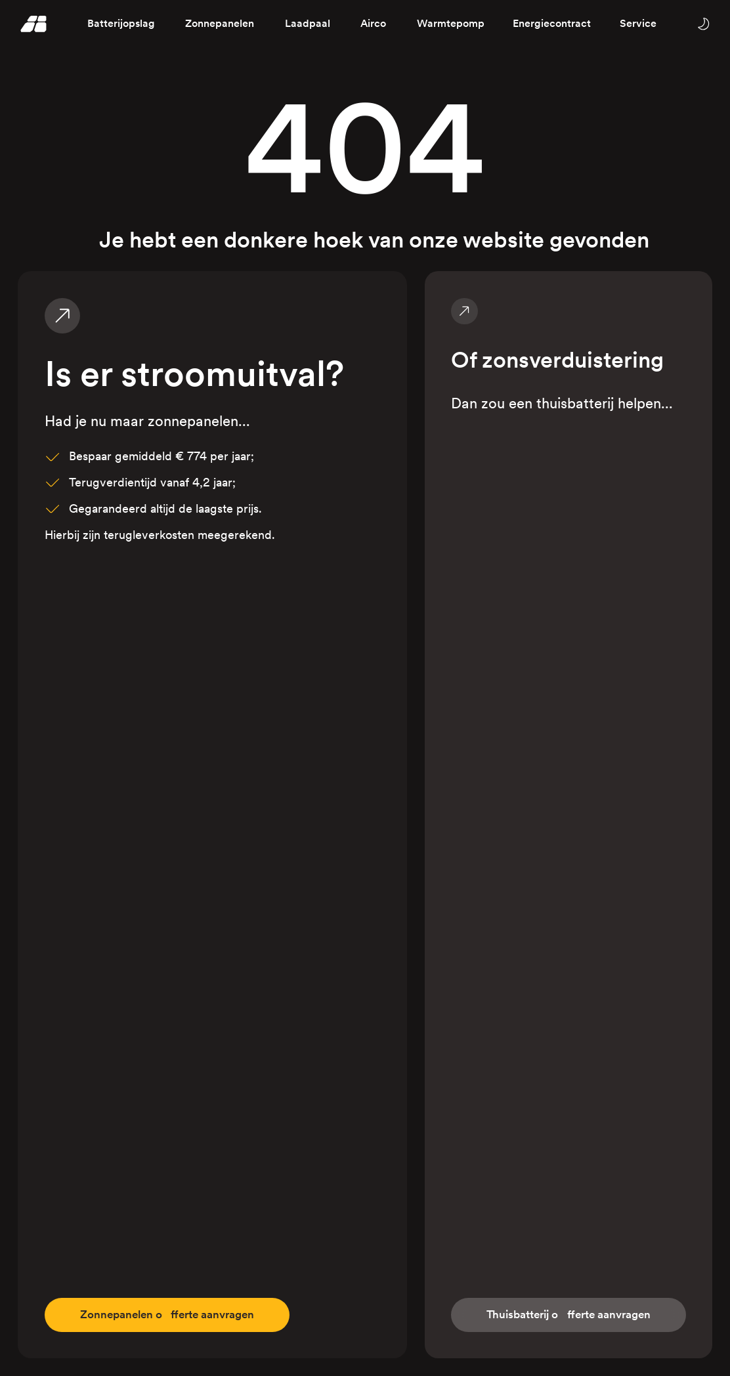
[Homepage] (34, 23)
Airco (373, 23)
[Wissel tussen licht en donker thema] (703, 23)
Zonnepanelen (219, 23)
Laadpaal (307, 23)
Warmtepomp (450, 23)
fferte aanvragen (174, 1314)
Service (638, 23)
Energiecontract (552, 23)
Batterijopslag (121, 23)
